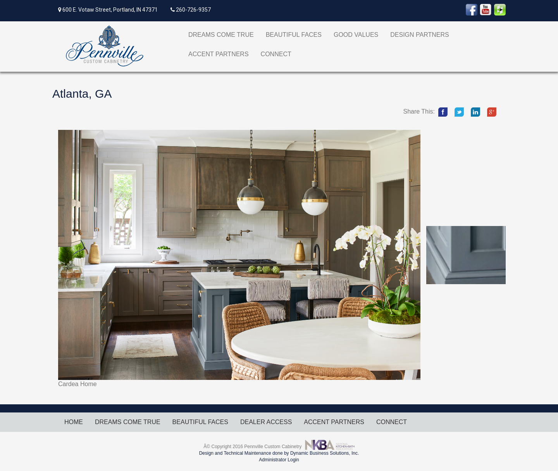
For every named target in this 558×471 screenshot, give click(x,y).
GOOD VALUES (356, 34)
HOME (73, 422)
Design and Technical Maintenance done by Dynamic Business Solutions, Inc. (279, 453)
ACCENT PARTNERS (218, 54)
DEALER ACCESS (266, 422)
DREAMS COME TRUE (221, 34)
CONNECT (276, 54)
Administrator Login (279, 459)
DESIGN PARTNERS (419, 34)
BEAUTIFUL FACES (294, 34)
